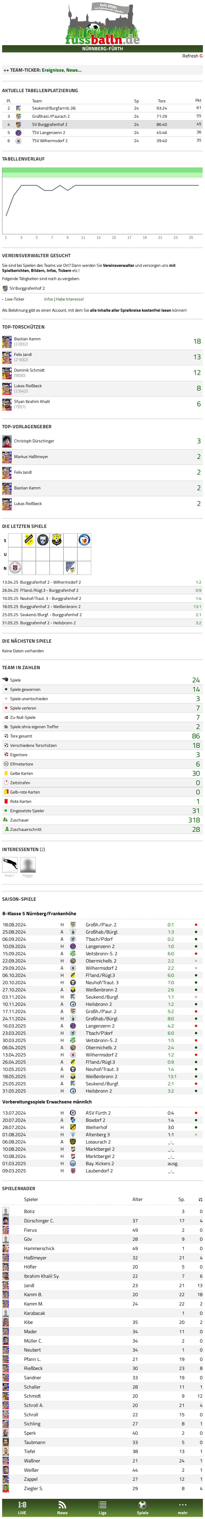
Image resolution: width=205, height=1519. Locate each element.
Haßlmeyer (35, 1257)
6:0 (171, 953)
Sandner (32, 1377)
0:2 (171, 939)
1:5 (171, 1040)
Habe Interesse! (70, 299)
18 (197, 340)
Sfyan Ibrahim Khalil (32, 401)
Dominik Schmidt (29, 370)
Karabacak (34, 1313)
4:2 (171, 1025)
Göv (28, 1239)
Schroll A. (33, 1405)
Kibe (28, 1322)
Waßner (32, 1460)
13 (197, 356)
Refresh (190, 55)
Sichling (32, 1423)
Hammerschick (39, 1248)
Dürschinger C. (39, 1220)
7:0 (171, 982)
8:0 (171, 1018)
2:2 (171, 960)
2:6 (171, 989)
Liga (102, 1508)
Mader (30, 1331)
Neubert (32, 1349)
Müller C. (33, 1340)
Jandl (29, 1285)
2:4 (171, 1047)
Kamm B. (33, 1294)
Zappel (31, 1479)
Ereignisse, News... (62, 69)
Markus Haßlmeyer (31, 456)
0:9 (198, 590)
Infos (48, 299)
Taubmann (34, 1442)
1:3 (171, 931)
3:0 (171, 1127)
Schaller (32, 1386)
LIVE (22, 1508)
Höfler (30, 1266)
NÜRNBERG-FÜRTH (102, 48)
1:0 (171, 946)
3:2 (198, 622)
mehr (183, 1508)
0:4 (171, 1112)
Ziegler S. (33, 1488)
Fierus (30, 1230)
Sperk (30, 1432)
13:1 (197, 606)
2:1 (198, 614)
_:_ (171, 1141)
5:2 (171, 1011)
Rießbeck (33, 1368)
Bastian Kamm (27, 338)
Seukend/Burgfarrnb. (51, 108)
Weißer (31, 1470)
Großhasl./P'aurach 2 (51, 116)
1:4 (198, 598)
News (62, 1508)
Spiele (142, 1508)
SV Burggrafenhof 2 (49, 124)
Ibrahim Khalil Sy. (41, 1276)
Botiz (29, 1211)
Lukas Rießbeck (28, 385)
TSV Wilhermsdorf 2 (50, 140)
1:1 (171, 996)
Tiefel (29, 1451)
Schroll (31, 1414)
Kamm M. (33, 1303)
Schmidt (32, 1395)
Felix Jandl (23, 354)
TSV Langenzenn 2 (48, 132)
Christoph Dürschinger (34, 441)
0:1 (171, 924)
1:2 (198, 582)
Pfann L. (32, 1359)
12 (197, 372)
